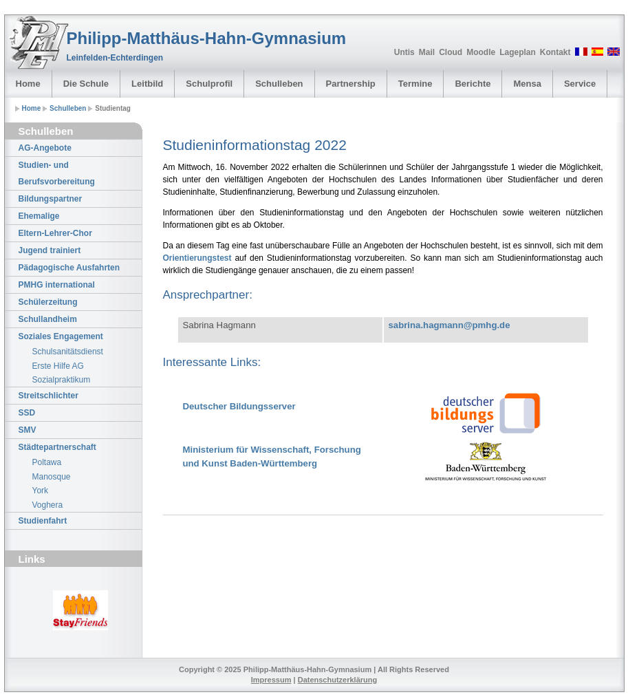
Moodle (480, 52)
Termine (415, 83)
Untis (404, 52)
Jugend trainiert (50, 250)
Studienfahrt (43, 521)
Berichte (472, 83)
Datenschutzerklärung (338, 680)
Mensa (527, 83)
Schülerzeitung (48, 302)
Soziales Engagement (61, 336)
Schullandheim (48, 319)
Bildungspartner (51, 199)
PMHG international (57, 285)
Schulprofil (209, 83)
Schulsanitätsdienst (67, 351)
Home (28, 83)
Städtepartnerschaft (57, 447)
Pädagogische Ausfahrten (69, 267)
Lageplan (517, 52)
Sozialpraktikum (61, 380)
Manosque (51, 477)
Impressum (271, 680)
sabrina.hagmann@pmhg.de (449, 325)
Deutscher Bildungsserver (239, 406)
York (40, 490)
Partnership (351, 83)
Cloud (450, 52)
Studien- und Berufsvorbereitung (57, 173)
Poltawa (47, 462)
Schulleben (279, 83)
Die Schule (86, 83)
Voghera (47, 505)
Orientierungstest (197, 258)
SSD (27, 413)
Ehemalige (39, 216)
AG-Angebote (45, 148)
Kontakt (555, 52)
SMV (27, 430)
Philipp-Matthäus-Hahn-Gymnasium (207, 38)
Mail (427, 52)
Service (580, 83)
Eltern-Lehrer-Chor (55, 233)
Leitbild (147, 83)
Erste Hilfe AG (58, 366)
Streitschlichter (48, 395)
